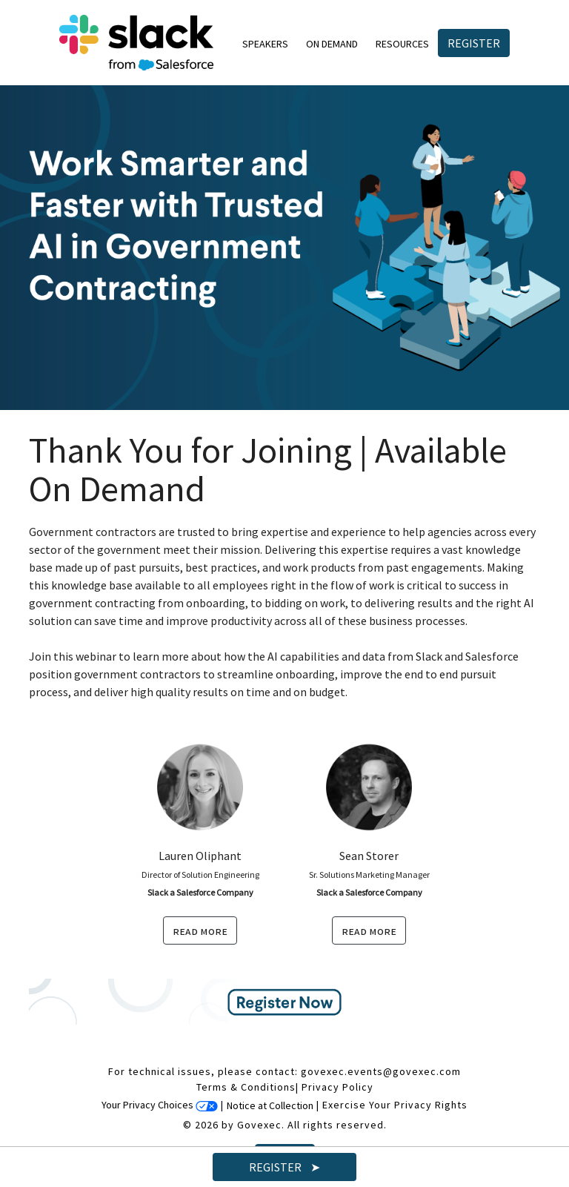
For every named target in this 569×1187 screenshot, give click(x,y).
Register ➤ (284, 1167)
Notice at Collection (270, 1105)
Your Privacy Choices (160, 1105)
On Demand (332, 43)
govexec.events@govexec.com (381, 1071)
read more (200, 930)
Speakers (265, 43)
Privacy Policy (337, 1087)
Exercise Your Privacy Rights (394, 1105)
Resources (402, 43)
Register (473, 43)
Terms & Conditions (246, 1087)
